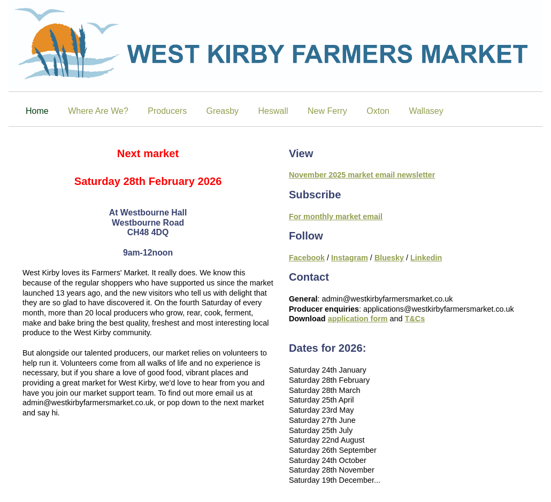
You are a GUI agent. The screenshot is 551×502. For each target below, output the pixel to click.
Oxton (377, 110)
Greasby (222, 110)
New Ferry (327, 110)
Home (37, 110)
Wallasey (426, 110)
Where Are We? (98, 110)
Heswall (273, 110)
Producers (167, 110)
